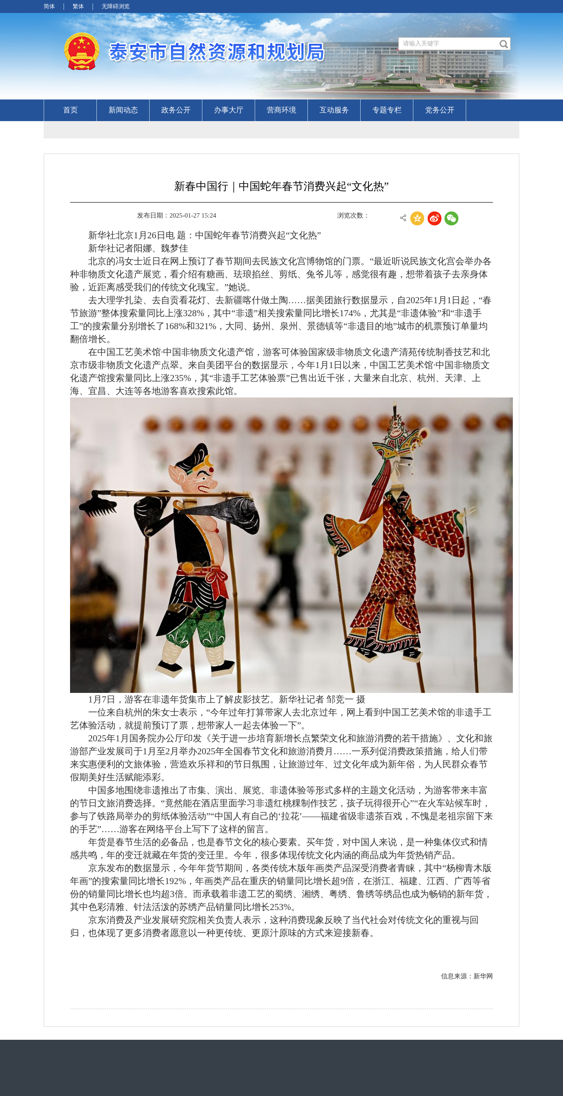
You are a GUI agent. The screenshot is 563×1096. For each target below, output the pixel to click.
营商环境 (281, 110)
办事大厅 (228, 110)
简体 (49, 6)
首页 (70, 110)
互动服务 (334, 110)
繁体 (78, 6)
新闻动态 (123, 110)
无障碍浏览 (116, 6)
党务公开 (439, 110)
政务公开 (176, 110)
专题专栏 (387, 110)
